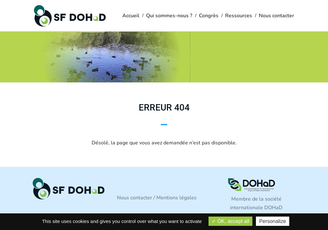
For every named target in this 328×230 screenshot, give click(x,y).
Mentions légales (176, 197)
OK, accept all (230, 221)
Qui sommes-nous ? (169, 16)
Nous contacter (276, 16)
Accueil (130, 16)
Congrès (208, 16)
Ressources (238, 16)
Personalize (272, 221)
